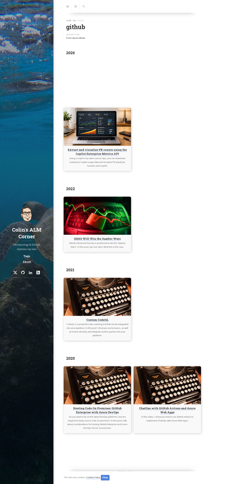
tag (74, 20)
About (27, 262)
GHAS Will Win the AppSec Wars (97, 238)
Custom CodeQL (97, 319)
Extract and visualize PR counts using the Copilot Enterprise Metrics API (97, 152)
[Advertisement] (132, 80)
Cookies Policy (93, 477)
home (68, 20)
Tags (26, 256)
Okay (105, 477)
